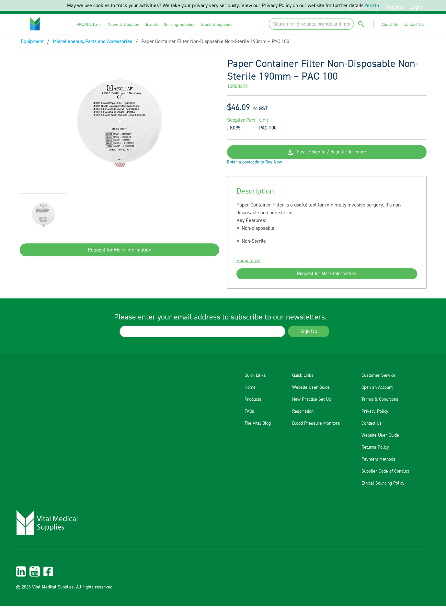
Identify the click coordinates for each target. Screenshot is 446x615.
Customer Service (378, 384)
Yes (368, 5)
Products (253, 408)
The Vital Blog (258, 432)
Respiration (303, 420)
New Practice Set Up (311, 408)
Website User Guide (311, 396)
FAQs (249, 420)
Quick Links (255, 384)
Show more (248, 267)
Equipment (32, 41)
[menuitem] (89, 25)
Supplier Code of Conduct (385, 480)
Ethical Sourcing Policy (383, 492)
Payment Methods (378, 468)
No (376, 5)
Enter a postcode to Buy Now (254, 169)
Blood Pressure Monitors (316, 432)
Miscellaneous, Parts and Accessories (92, 41)
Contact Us (371, 432)
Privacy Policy (374, 420)
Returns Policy (375, 456)
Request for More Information (119, 250)
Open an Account (377, 396)
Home (250, 396)
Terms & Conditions (379, 408)
